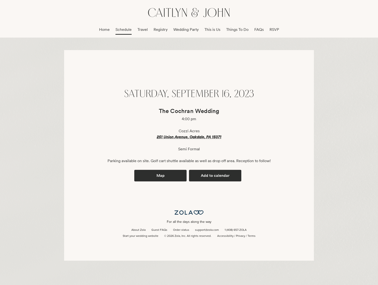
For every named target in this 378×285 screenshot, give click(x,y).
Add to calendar (215, 175)
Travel (142, 29)
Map (160, 175)
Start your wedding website (140, 236)
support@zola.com (207, 230)
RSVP (274, 29)
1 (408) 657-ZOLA (236, 230)
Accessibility (225, 236)
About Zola (138, 230)
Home (104, 29)
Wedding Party (186, 29)
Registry (161, 29)
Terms (252, 236)
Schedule (123, 29)
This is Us (212, 29)
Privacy (240, 236)
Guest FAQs (159, 230)
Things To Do (237, 29)
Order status (181, 230)
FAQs (259, 29)
